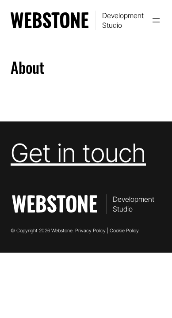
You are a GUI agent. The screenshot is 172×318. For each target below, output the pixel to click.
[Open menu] (156, 20)
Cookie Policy (124, 230)
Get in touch (78, 152)
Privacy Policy (90, 230)
